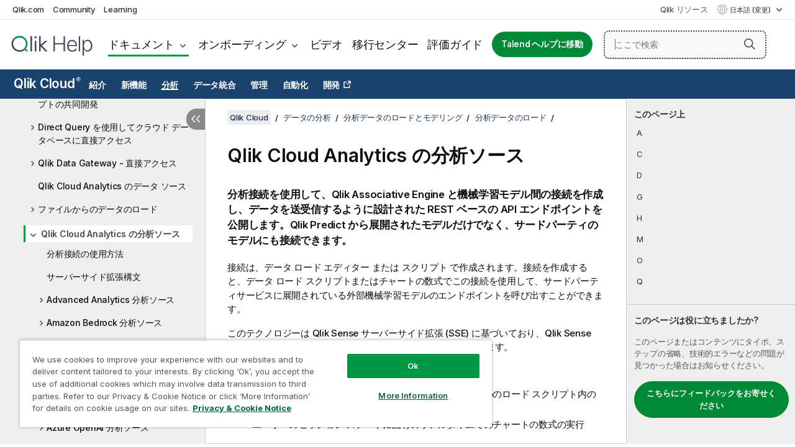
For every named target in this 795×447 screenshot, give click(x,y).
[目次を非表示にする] (195, 119)
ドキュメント (141, 44)
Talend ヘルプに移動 (542, 44)
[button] (749, 44)
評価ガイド (455, 44)
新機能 (134, 85)
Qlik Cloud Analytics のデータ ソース (112, 186)
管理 (259, 85)
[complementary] (711, 271)
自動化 (295, 85)
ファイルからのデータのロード (98, 209)
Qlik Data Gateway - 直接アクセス (107, 163)
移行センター (385, 44)
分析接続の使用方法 (85, 253)
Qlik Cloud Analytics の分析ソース (110, 233)
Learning (120, 9)
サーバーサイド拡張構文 (93, 276)
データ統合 (214, 85)
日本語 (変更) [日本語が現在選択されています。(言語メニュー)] (751, 10)
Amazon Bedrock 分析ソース (104, 322)
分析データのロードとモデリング (402, 117)
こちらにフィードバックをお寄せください (711, 399)
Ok (403, 356)
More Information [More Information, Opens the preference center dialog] (403, 386)
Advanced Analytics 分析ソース (111, 299)
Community (74, 9)
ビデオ (326, 44)
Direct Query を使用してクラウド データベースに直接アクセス (113, 133)
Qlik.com (28, 9)
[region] (250, 378)
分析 (170, 85)
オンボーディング (242, 44)
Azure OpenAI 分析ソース (98, 427)
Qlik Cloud (47, 83)
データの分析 (307, 117)
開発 (331, 85)
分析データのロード (511, 117)
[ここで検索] (685, 45)
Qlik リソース (684, 9)
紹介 (97, 85)
